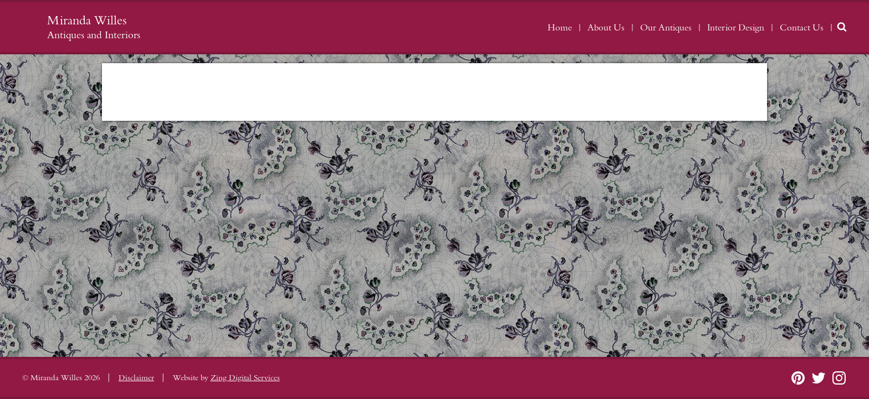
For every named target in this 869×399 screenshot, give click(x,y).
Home (560, 27)
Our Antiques (666, 27)
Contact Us (802, 27)
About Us (606, 27)
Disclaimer (136, 378)
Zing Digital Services (245, 378)
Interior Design (735, 27)
